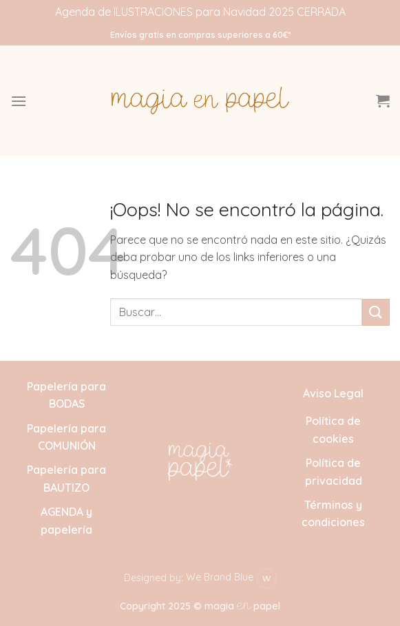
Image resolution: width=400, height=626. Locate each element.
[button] (18, 101)
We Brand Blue (231, 577)
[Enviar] (376, 312)
